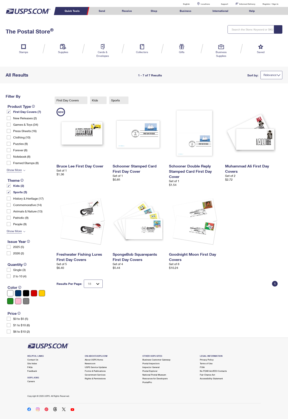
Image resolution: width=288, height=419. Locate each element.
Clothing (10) (21, 137)
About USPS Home (94, 359)
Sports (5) (20, 192)
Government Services (95, 374)
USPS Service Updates (96, 367)
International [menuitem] (220, 10)
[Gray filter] (26, 301)
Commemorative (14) (27, 205)
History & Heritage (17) (28, 198)
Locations (205, 4)
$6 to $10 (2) (21, 331)
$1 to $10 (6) (21, 325)
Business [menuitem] (185, 10)
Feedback (32, 371)
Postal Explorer (149, 371)
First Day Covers (68, 100)
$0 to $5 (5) (20, 318)
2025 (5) (18, 247)
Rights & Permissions (95, 378)
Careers (31, 381)
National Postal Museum (154, 374)
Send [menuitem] (102, 10)
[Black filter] (26, 293)
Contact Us (32, 359)
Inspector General (151, 367)
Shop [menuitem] (154, 10)
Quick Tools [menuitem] (72, 10)
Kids (95, 100)
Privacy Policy (207, 359)
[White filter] (10, 293)
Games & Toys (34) (25, 124)
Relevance (270, 75)
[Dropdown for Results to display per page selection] (93, 284)
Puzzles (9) (20, 143)
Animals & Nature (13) (27, 211)
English (182, 4)
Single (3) (19, 269)
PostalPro (147, 382)
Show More (14, 170)
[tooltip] (33, 106)
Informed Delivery (247, 4)
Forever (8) (20, 150)
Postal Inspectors (151, 363)
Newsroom (90, 363)
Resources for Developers (155, 378)
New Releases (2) (25, 118)
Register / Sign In (270, 4)
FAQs (30, 367)
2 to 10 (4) (19, 276)
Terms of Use (206, 363)
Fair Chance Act (207, 374)
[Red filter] (34, 293)
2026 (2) (18, 253)
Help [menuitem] (252, 10)
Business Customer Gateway (156, 359)
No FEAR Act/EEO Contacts (213, 371)
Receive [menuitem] (127, 10)
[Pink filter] (18, 301)
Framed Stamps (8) (26, 163)
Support (224, 4)
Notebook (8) (21, 156)
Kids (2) (18, 185)
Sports (116, 100)
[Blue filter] (18, 293)
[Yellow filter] (42, 293)
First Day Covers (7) (27, 111)
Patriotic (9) (20, 217)
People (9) (20, 224)
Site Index (32, 363)
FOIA (202, 367)
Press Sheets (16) (25, 131)
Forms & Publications (95, 371)
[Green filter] (10, 301)
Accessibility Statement (211, 378)
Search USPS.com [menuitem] (270, 11)
